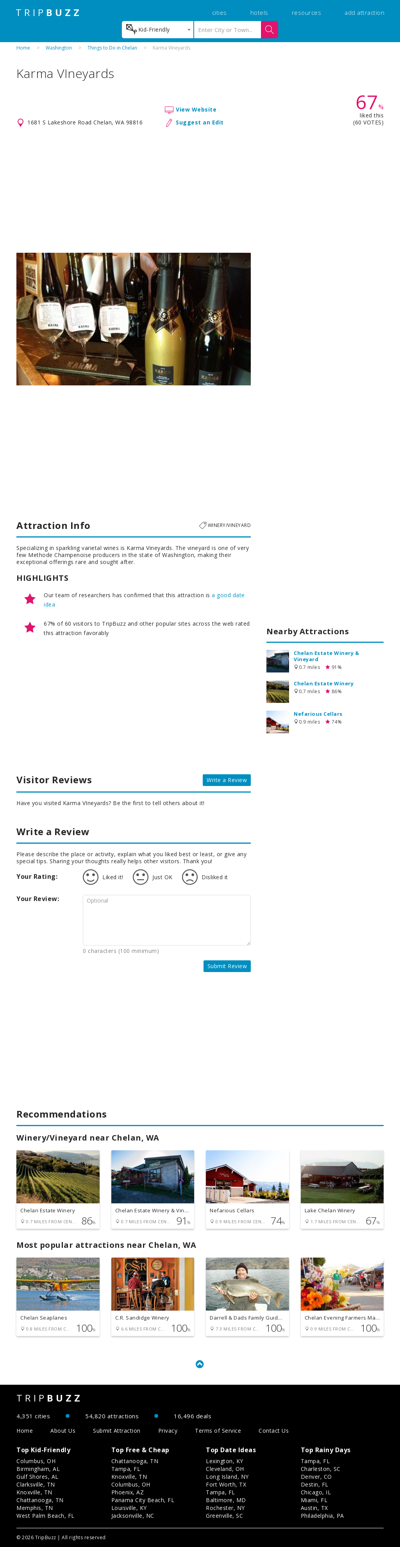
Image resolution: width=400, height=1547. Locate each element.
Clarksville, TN (35, 1484)
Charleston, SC (321, 1468)
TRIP (49, 12)
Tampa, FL (126, 1468)
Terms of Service (218, 1430)
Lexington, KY (224, 1461)
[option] (133, 319)
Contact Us (274, 1430)
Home (23, 47)
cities (219, 12)
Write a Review (227, 780)
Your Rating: (36, 876)
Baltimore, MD (226, 1500)
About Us (62, 1430)
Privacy (168, 1430)
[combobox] (157, 29)
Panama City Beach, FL (143, 1500)
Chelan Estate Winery (324, 683)
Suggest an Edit (200, 122)
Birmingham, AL (38, 1468)
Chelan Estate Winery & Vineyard (326, 656)
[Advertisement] (200, 190)
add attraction (364, 12)
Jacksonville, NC (132, 1515)
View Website (196, 109)
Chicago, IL (316, 1492)
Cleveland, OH (225, 1468)
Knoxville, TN (34, 1492)
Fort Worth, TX (226, 1484)
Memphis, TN (34, 1508)
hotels (259, 12)
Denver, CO (316, 1476)
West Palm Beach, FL (45, 1515)
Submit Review (227, 966)
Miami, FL (314, 1500)
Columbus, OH (35, 1461)
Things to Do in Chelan (112, 47)
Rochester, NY (225, 1508)
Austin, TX (314, 1508)
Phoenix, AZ (127, 1492)
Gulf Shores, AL (37, 1476)
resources (306, 12)
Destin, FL (315, 1484)
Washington (59, 47)
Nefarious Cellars (318, 713)
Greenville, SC (224, 1515)
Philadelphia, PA (322, 1515)
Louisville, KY (129, 1508)
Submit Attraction (117, 1430)
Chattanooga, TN (40, 1500)
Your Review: (37, 899)
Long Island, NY (227, 1476)
